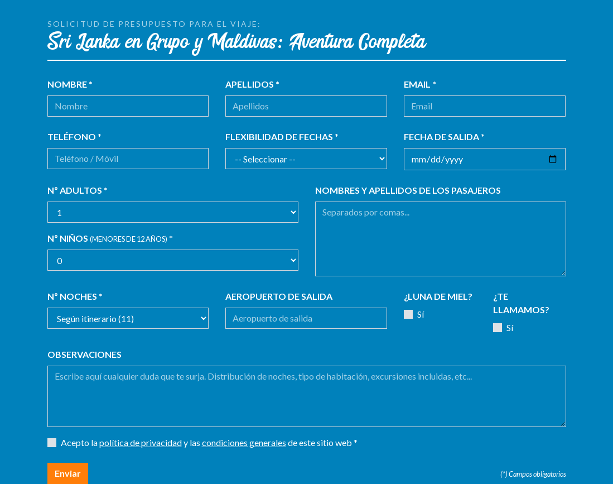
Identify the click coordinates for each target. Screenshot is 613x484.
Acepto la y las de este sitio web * (209, 442)
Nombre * (70, 84)
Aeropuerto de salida (278, 296)
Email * (420, 84)
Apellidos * (252, 84)
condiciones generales (244, 442)
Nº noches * (75, 296)
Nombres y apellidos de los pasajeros (408, 190)
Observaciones (84, 354)
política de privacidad (140, 442)
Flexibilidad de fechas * (282, 136)
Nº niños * (110, 238)
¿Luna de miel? (438, 296)
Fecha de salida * (444, 136)
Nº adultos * (77, 190)
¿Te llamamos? (521, 303)
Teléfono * (74, 136)
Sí (420, 314)
